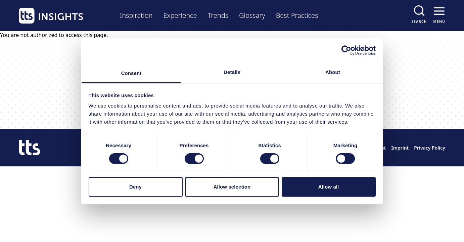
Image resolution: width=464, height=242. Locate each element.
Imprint (400, 148)
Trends (218, 15)
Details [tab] (232, 72)
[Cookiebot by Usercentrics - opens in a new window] (346, 50)
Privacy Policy (429, 148)
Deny (135, 187)
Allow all (328, 187)
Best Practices (297, 15)
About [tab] (332, 72)
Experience (180, 15)
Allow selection (232, 187)
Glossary (252, 15)
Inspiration (136, 15)
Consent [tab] (131, 73)
